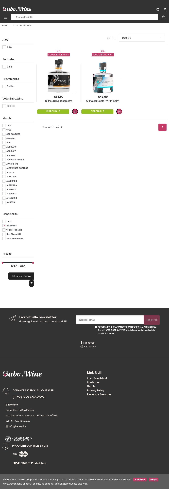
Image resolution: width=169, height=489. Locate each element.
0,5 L (9, 66)
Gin (58, 51)
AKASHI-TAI (12, 164)
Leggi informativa (106, 333)
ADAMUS (10, 155)
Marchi (91, 386)
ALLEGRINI (11, 181)
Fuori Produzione (14, 238)
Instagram (88, 346)
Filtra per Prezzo (21, 276)
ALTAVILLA (11, 185)
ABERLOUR (11, 147)
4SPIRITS (11, 138)
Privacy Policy (95, 390)
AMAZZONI (11, 198)
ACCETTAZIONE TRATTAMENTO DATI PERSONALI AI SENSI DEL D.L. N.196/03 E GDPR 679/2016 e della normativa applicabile (127, 330)
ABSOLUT (11, 151)
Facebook (87, 342)
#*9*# (10, 106)
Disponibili (11, 226)
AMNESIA (11, 202)
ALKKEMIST (11, 177)
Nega (153, 479)
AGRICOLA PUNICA (15, 160)
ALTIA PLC (11, 194)
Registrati (152, 319)
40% (9, 47)
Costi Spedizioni (97, 378)
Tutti (8, 221)
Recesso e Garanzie (99, 394)
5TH (8, 142)
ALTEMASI (11, 189)
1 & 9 (8, 125)
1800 (8, 130)
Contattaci (93, 382)
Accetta (140, 479)
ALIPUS (10, 172)
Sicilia (10, 86)
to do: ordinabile (14, 230)
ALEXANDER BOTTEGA (17, 168)
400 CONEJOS (13, 134)
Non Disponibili (13, 234)
